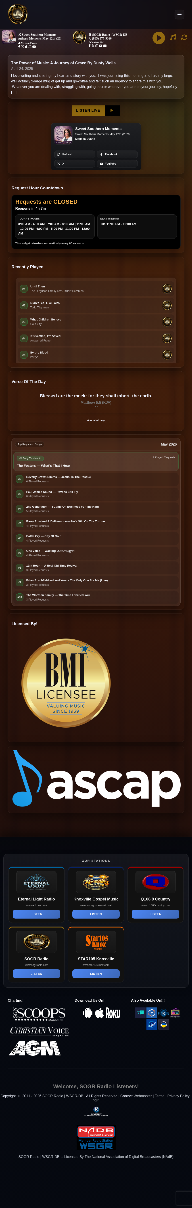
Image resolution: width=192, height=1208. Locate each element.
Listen (36, 914)
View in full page (96, 420)
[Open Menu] (179, 14)
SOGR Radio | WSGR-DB (62, 1096)
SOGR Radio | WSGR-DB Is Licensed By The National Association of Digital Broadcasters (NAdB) (96, 1157)
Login (95, 1100)
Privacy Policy (178, 1096)
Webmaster (143, 1096)
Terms (160, 1096)
